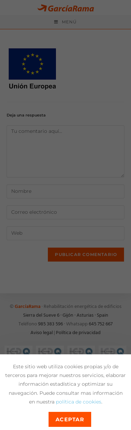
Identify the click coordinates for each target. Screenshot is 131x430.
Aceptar (70, 419)
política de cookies (78, 402)
